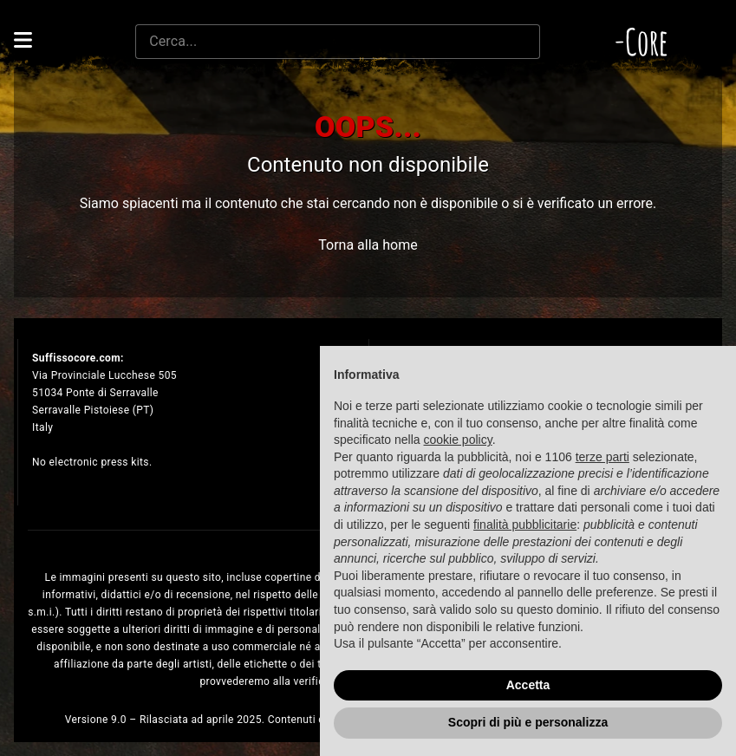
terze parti (602, 457)
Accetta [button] (528, 685)
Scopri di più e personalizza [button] (528, 722)
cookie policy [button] (458, 439)
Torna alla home (367, 245)
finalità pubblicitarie (524, 524)
